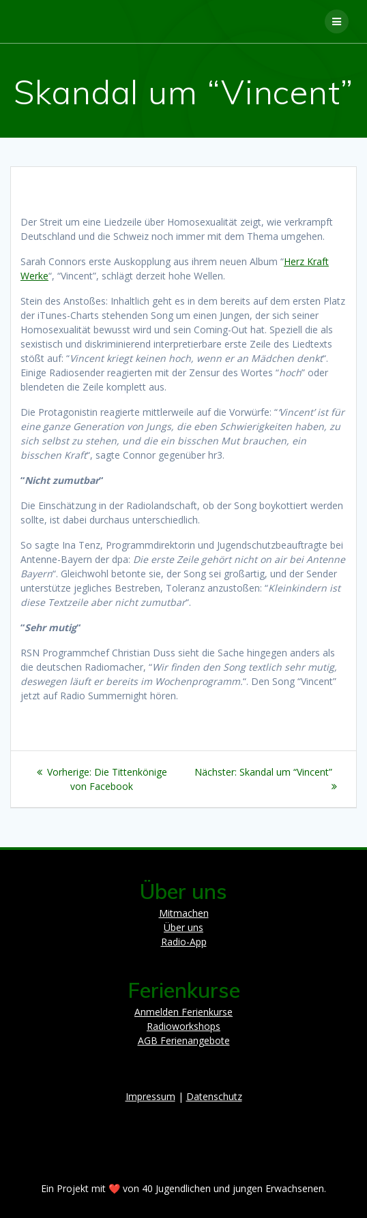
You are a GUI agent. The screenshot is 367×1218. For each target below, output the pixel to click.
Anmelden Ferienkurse (183, 1011)
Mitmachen (184, 913)
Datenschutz (214, 1096)
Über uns (183, 927)
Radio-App (184, 941)
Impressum (150, 1096)
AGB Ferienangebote (184, 1040)
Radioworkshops (183, 1026)
